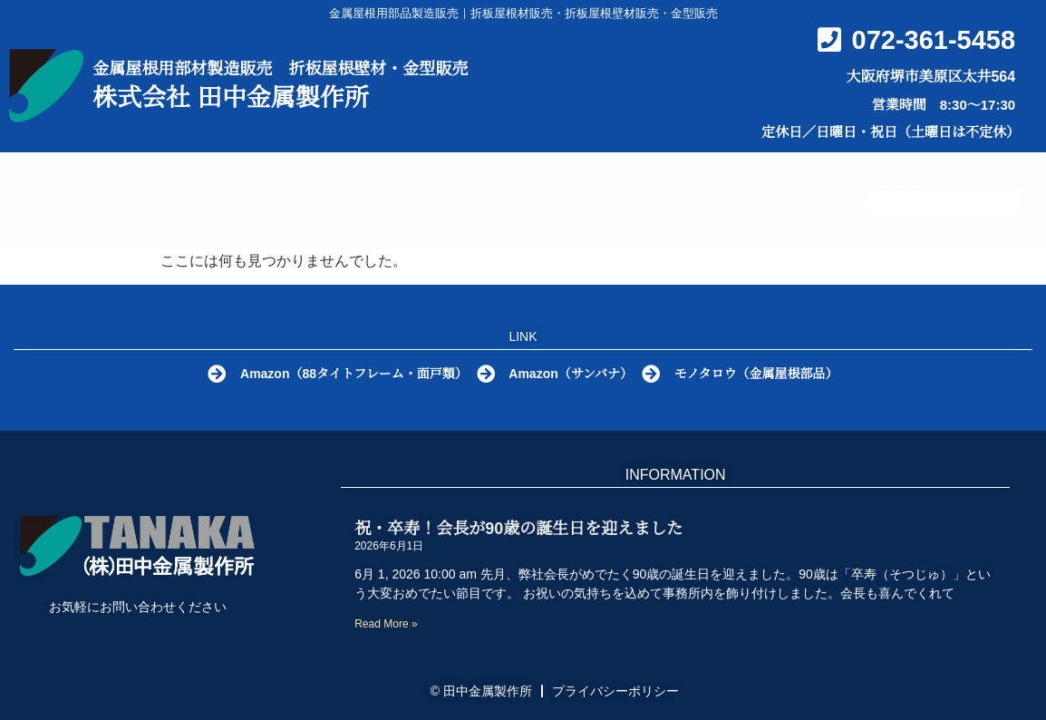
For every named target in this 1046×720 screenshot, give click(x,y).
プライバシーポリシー (615, 691)
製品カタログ (518, 182)
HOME (178, 181)
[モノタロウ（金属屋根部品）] (656, 374)
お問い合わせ (496, 221)
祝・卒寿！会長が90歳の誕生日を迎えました (518, 529)
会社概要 (775, 181)
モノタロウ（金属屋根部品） (764, 373)
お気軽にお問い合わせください (138, 606)
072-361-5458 (934, 39)
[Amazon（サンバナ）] (486, 374)
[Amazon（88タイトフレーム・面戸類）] (212, 374)
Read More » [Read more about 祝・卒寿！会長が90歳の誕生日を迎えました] (385, 624)
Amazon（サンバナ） (573, 373)
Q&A (659, 181)
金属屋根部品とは (331, 181)
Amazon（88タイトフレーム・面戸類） (351, 373)
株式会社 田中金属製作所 (230, 98)
